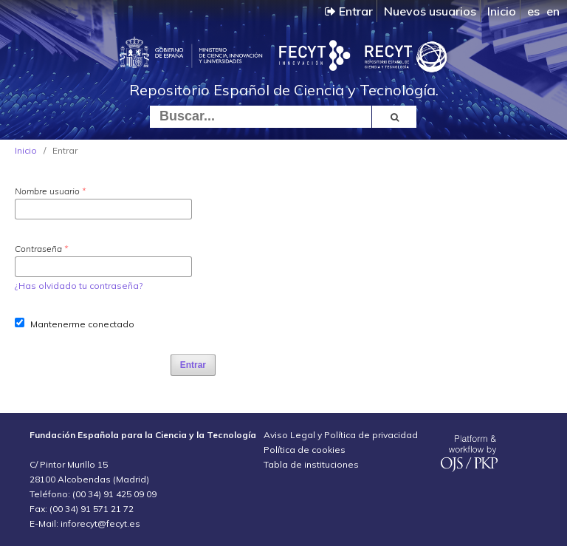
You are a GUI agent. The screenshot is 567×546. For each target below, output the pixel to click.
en (553, 11)
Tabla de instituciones (311, 464)
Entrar (349, 11)
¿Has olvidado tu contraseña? (78, 285)
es (533, 11)
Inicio (501, 11)
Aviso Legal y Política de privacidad (341, 434)
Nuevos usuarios (430, 11)
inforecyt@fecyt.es (100, 523)
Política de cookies (305, 449)
